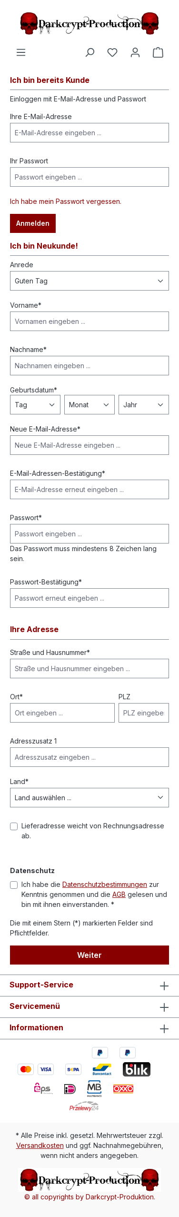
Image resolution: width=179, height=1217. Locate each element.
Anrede (21, 265)
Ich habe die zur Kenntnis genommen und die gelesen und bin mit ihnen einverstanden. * (94, 894)
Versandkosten (40, 1145)
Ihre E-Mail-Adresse (41, 116)
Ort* (16, 697)
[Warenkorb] (158, 52)
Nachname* (28, 349)
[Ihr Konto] (135, 52)
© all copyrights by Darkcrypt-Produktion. (89, 1197)
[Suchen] (89, 52)
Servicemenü (35, 1006)
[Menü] (21, 52)
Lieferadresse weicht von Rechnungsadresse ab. (92, 831)
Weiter (89, 955)
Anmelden (33, 223)
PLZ (124, 697)
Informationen (36, 1027)
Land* (19, 781)
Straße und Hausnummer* (50, 652)
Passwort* (26, 517)
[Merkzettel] (112, 52)
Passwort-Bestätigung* (46, 582)
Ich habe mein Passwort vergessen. (65, 201)
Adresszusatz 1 (33, 741)
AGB (119, 894)
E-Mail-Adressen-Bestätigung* (57, 473)
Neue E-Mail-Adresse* (45, 429)
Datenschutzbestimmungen (104, 884)
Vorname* (25, 305)
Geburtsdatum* (33, 390)
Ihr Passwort (29, 161)
